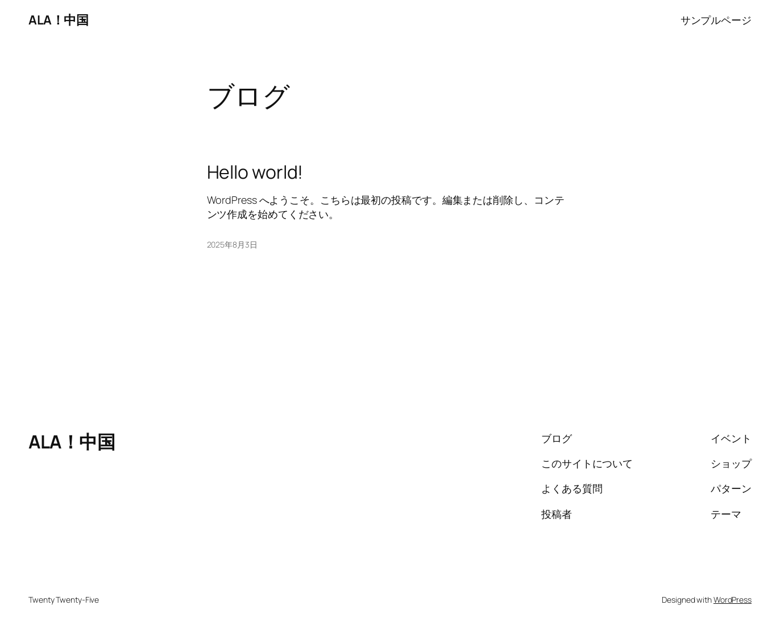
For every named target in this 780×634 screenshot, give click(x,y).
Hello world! (255, 172)
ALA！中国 (58, 19)
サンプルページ (716, 20)
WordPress (732, 599)
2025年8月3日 (232, 244)
